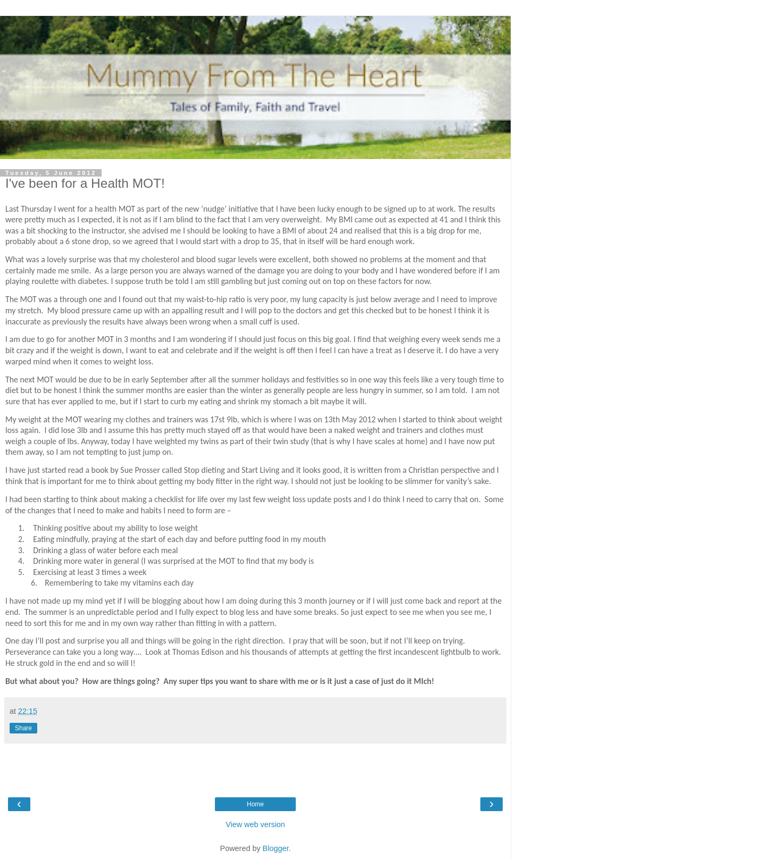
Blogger (276, 848)
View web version (255, 824)
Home (255, 804)
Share (23, 728)
